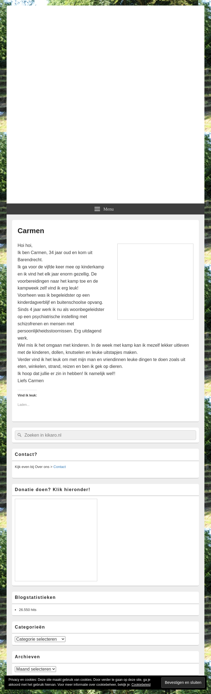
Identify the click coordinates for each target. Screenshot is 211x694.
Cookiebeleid (141, 685)
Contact (60, 467)
